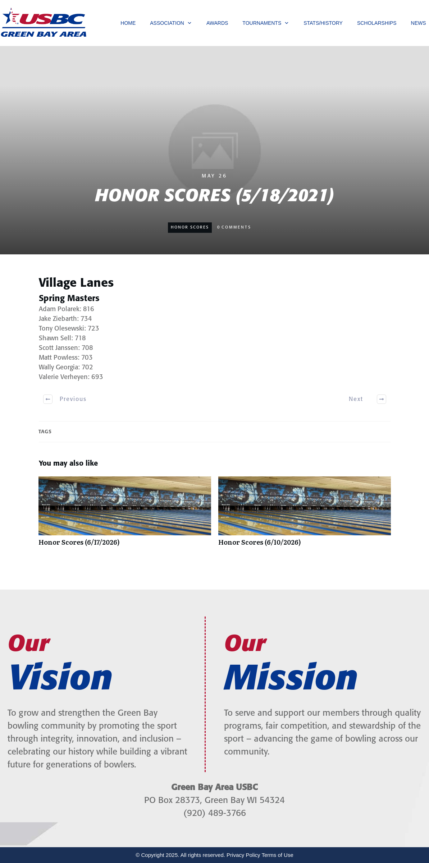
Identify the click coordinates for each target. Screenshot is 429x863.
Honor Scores (190, 227)
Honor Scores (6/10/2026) (304, 514)
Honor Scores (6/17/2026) (124, 514)
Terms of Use (277, 855)
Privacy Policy (243, 855)
